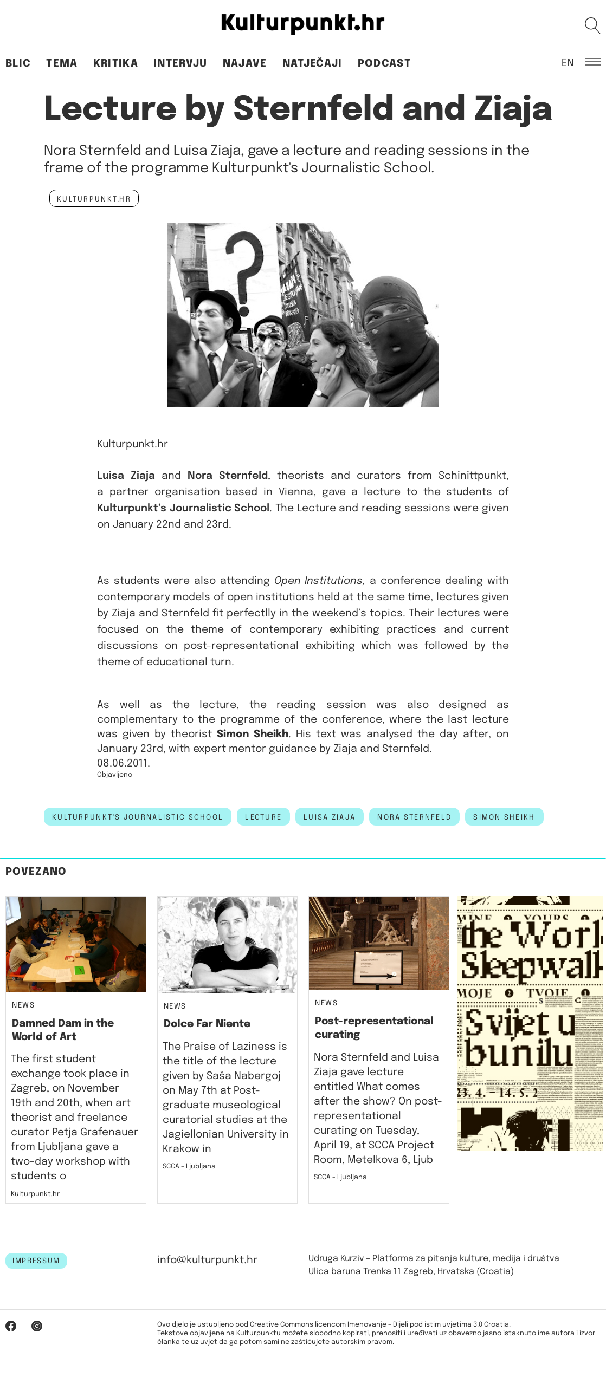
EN (568, 62)
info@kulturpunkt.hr (207, 1260)
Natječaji (312, 64)
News (23, 1005)
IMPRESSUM (36, 1261)
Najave (245, 64)
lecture (263, 817)
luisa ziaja (330, 817)
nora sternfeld (414, 817)
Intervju (180, 64)
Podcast (384, 64)
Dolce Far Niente (207, 1024)
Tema (62, 64)
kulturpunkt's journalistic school (137, 817)
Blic (18, 64)
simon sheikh (504, 817)
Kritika (115, 64)
